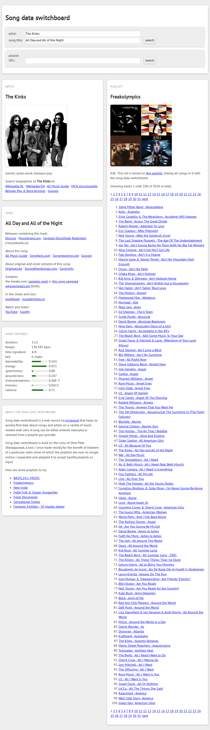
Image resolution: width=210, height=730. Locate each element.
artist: (12, 33)
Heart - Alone (128, 498)
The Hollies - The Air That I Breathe (143, 431)
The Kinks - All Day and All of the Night (146, 450)
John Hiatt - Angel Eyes (134, 388)
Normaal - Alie (128, 302)
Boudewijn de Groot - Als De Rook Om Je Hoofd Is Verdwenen (161, 569)
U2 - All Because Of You (135, 445)
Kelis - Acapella (129, 212)
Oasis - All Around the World (138, 545)
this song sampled (65, 281)
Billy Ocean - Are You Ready (137, 584)
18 (172, 194)
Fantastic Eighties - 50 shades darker (39, 506)
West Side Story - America (136, 698)
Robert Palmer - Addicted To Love (141, 226)
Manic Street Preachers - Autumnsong (144, 645)
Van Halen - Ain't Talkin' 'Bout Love (142, 288)
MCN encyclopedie (84, 186)
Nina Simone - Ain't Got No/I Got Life (144, 250)
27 (121, 199)
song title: (16, 40)
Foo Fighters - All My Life (136, 474)
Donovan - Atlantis (131, 631)
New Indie (21, 488)
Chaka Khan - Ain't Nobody (137, 274)
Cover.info (66, 269)
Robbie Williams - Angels (136, 402)
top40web (12, 299)
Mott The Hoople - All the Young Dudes (146, 483)
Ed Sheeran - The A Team (136, 312)
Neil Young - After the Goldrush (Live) (144, 235)
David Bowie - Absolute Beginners (142, 321)
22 (190, 194)
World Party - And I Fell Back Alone (142, 517)
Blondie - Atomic (130, 421)
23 (194, 194)
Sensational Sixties (27, 502)
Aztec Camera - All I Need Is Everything (145, 469)
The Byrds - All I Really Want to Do (142, 655)
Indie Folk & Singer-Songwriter (36, 492)
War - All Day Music (132, 455)
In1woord (72, 420)
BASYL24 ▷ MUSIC (27, 478)
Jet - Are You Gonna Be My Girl (139, 526)
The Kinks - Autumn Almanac (139, 641)
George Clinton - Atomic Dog (138, 426)
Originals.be (13, 269)
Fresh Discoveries (26, 497)
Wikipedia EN (35, 186)
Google (53, 191)
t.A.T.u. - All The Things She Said (141, 688)
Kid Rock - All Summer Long (138, 550)
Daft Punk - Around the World (139, 607)
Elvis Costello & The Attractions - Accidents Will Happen (158, 216)
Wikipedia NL (14, 186)
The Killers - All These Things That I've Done (150, 560)
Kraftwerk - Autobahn (133, 636)
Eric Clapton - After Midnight (138, 231)
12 (145, 194)
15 (158, 194)
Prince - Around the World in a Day (142, 622)
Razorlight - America (132, 693)
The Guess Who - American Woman (143, 512)
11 (140, 194)
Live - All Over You (131, 479)
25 (112, 199)
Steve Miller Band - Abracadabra (141, 207)
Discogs (10, 238)
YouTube (11, 312)
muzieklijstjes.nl (33, 299)
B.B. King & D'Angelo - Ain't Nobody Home (147, 278)
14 (154, 194)
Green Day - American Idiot (137, 703)
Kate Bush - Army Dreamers (137, 593)
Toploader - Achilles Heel (136, 650)
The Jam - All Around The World (140, 541)
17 (167, 194)
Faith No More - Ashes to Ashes (140, 536)
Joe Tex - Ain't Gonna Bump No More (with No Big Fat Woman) (161, 245)
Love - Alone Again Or (133, 503)
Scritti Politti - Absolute (134, 317)
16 (163, 194)
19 (176, 194)
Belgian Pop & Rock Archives (25, 191)
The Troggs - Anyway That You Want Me (146, 407)
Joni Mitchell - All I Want (135, 665)
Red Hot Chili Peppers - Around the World (147, 603)
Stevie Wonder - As (131, 627)
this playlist (154, 173)
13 (149, 194)
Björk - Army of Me (131, 598)
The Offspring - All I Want (136, 669)
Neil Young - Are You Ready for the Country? (149, 588)
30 (134, 199)
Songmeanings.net (66, 256)
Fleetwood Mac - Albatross (137, 297)
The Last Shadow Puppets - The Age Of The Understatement (160, 240)
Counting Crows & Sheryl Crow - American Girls (151, 507)
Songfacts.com (40, 256)
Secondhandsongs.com (41, 269)
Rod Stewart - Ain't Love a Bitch (140, 350)
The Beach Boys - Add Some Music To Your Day (151, 336)
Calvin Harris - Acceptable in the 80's (144, 331)
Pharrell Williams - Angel (136, 379)
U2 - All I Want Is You (133, 679)
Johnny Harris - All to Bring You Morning (146, 564)
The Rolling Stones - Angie (137, 522)
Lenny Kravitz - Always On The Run (143, 574)
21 (185, 194)
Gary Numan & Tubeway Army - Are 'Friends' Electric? (155, 579)
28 (125, 199)
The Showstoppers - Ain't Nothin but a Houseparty (153, 283)
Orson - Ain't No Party (133, 269)
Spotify (25, 312)
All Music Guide (58, 186)
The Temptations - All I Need (138, 460)
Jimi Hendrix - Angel (132, 369)
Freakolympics (24, 483)
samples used (38, 281)
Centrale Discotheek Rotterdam (64, 238)
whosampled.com (17, 286)
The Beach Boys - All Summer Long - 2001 (148, 555)
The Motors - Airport (132, 293)
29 (130, 199)
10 (136, 194)
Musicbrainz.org (30, 238)
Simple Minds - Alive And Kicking (141, 436)
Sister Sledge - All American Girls (141, 440)
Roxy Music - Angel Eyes (135, 383)
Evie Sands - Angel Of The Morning (143, 398)
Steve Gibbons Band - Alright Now (142, 364)
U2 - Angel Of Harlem (133, 393)
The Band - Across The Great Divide (143, 221)
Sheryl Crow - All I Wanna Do (138, 660)
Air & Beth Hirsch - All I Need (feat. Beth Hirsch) (151, 464)
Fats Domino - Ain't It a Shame (139, 255)
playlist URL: (14, 57)
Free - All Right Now (132, 359)
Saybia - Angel (128, 374)
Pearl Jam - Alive (130, 307)
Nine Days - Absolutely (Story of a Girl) (145, 326)
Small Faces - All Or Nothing (138, 684)
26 (117, 199)
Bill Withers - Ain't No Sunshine (140, 355)
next (145, 199)
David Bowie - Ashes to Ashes (139, 531)
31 (139, 199)
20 (181, 194)
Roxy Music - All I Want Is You (139, 674)
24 (199, 194)
